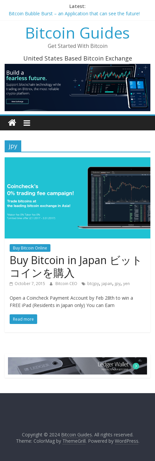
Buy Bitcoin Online (30, 248)
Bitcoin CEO (66, 283)
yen (126, 283)
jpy (117, 283)
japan (107, 283)
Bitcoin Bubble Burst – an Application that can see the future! (74, 13)
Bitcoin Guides (77, 32)
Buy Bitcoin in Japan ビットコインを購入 (76, 266)
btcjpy (93, 283)
